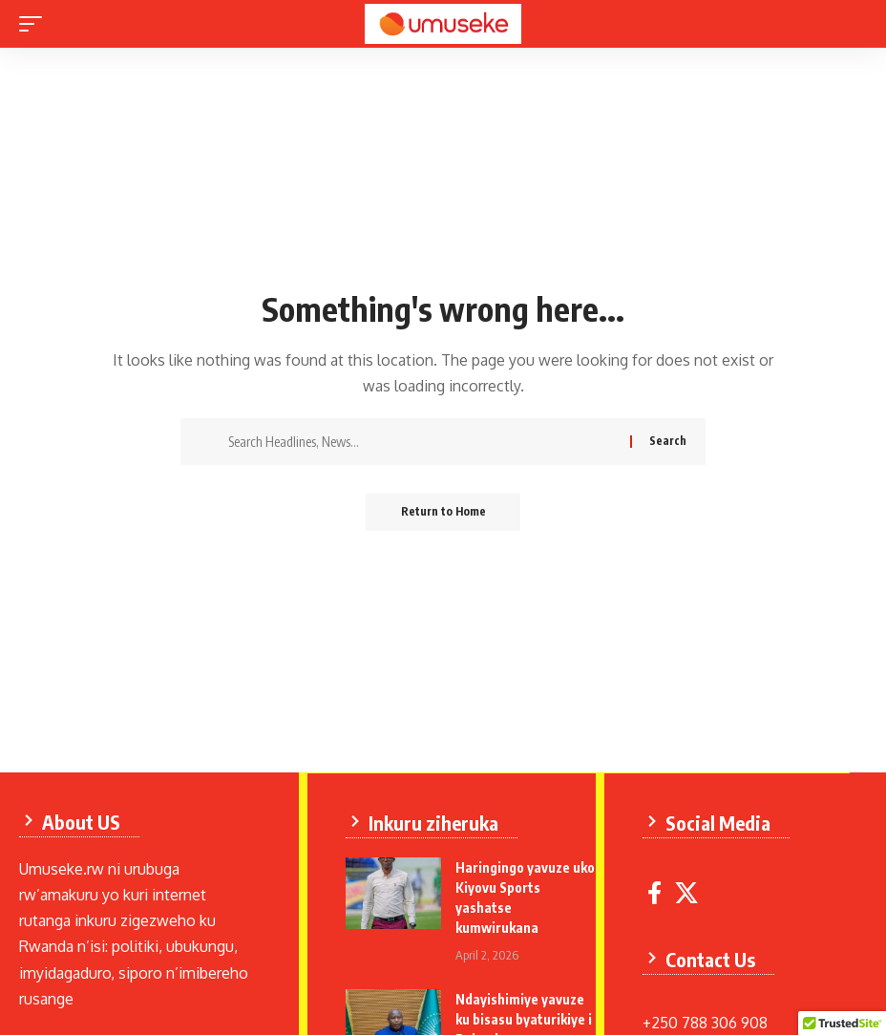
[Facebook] (655, 892)
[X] (687, 892)
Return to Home (443, 512)
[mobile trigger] (35, 24)
